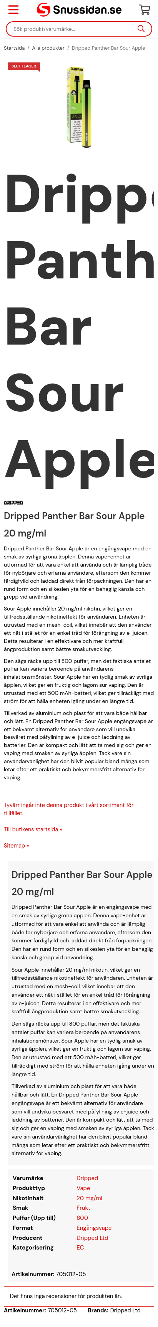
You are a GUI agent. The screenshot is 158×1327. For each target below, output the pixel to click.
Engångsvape (94, 1228)
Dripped (87, 1178)
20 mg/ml (89, 1198)
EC (80, 1247)
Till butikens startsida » (33, 829)
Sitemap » (16, 845)
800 (82, 1218)
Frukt (83, 1208)
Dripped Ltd (92, 1238)
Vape (83, 1188)
